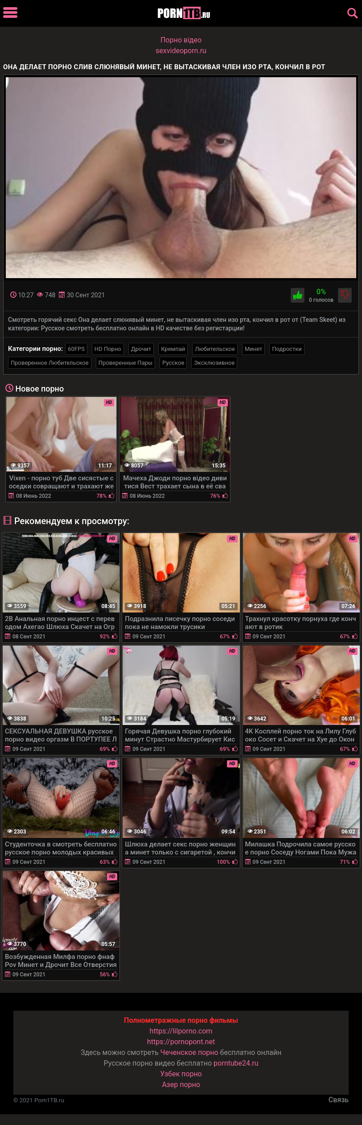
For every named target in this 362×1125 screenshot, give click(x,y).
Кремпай (173, 349)
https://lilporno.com (181, 1031)
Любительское (215, 349)
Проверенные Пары (125, 362)
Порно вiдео (181, 40)
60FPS (76, 349)
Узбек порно (181, 1074)
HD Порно (108, 349)
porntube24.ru (236, 1063)
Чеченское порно (189, 1052)
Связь (339, 1100)
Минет (253, 349)
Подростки (286, 349)
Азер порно (181, 1084)
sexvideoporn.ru (181, 50)
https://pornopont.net (181, 1042)
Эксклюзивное (214, 362)
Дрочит (141, 349)
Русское (173, 362)
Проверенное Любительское (50, 362)
